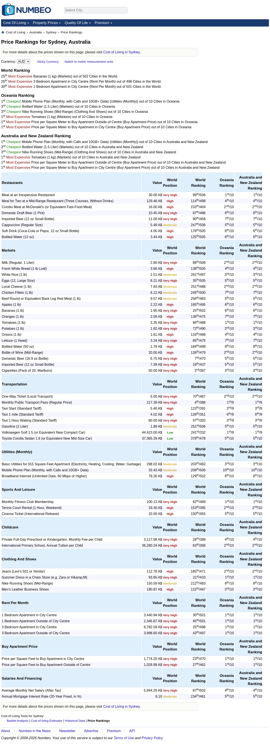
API (132, 731)
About (5, 731)
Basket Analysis (17, 720)
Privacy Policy (152, 738)
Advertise (91, 731)
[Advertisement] (237, 57)
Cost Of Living (14, 23)
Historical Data (75, 720)
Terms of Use (124, 738)
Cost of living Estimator (46, 720)
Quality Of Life (76, 23)
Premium (102, 23)
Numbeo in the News (35, 731)
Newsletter (67, 731)
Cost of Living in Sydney (121, 52)
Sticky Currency (48, 61)
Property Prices (45, 23)
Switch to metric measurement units (88, 61)
